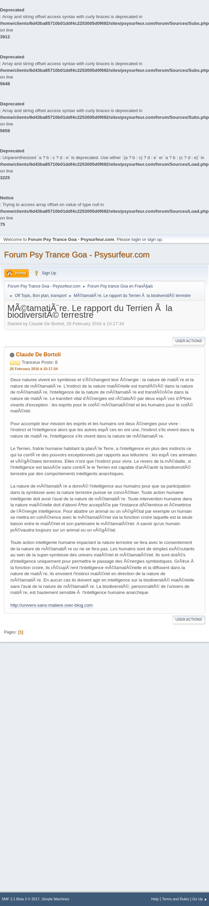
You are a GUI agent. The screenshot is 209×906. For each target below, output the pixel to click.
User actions (189, 341)
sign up (154, 239)
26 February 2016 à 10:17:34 (34, 369)
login (136, 239)
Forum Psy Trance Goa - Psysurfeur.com (77, 254)
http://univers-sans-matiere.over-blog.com (51, 605)
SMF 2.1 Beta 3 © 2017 (21, 899)
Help (155, 899)
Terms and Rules (175, 899)
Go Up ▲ (199, 899)
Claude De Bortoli (38, 354)
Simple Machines (55, 899)
